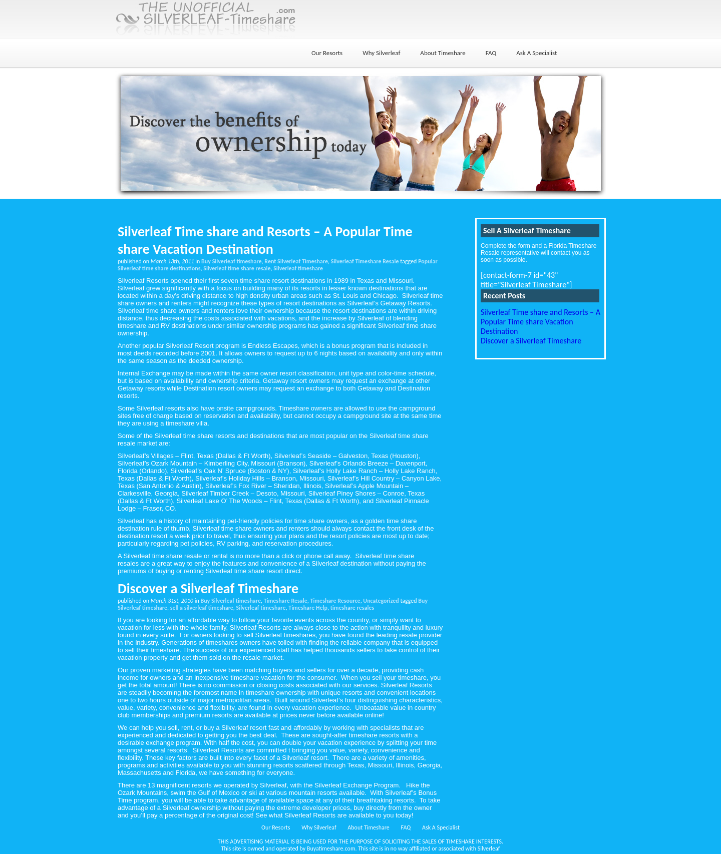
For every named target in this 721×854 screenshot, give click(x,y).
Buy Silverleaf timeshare (231, 261)
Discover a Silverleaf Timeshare (208, 588)
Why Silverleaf (381, 53)
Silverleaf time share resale (236, 268)
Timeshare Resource (335, 600)
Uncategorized (381, 600)
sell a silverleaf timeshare (201, 607)
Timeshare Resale (285, 600)
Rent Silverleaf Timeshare (296, 261)
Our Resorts (326, 53)
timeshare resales (352, 607)
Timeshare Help (307, 607)
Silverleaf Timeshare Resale (365, 261)
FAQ (491, 53)
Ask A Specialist (536, 53)
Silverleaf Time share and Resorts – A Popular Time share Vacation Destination (265, 240)
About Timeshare (442, 53)
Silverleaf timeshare (298, 268)
